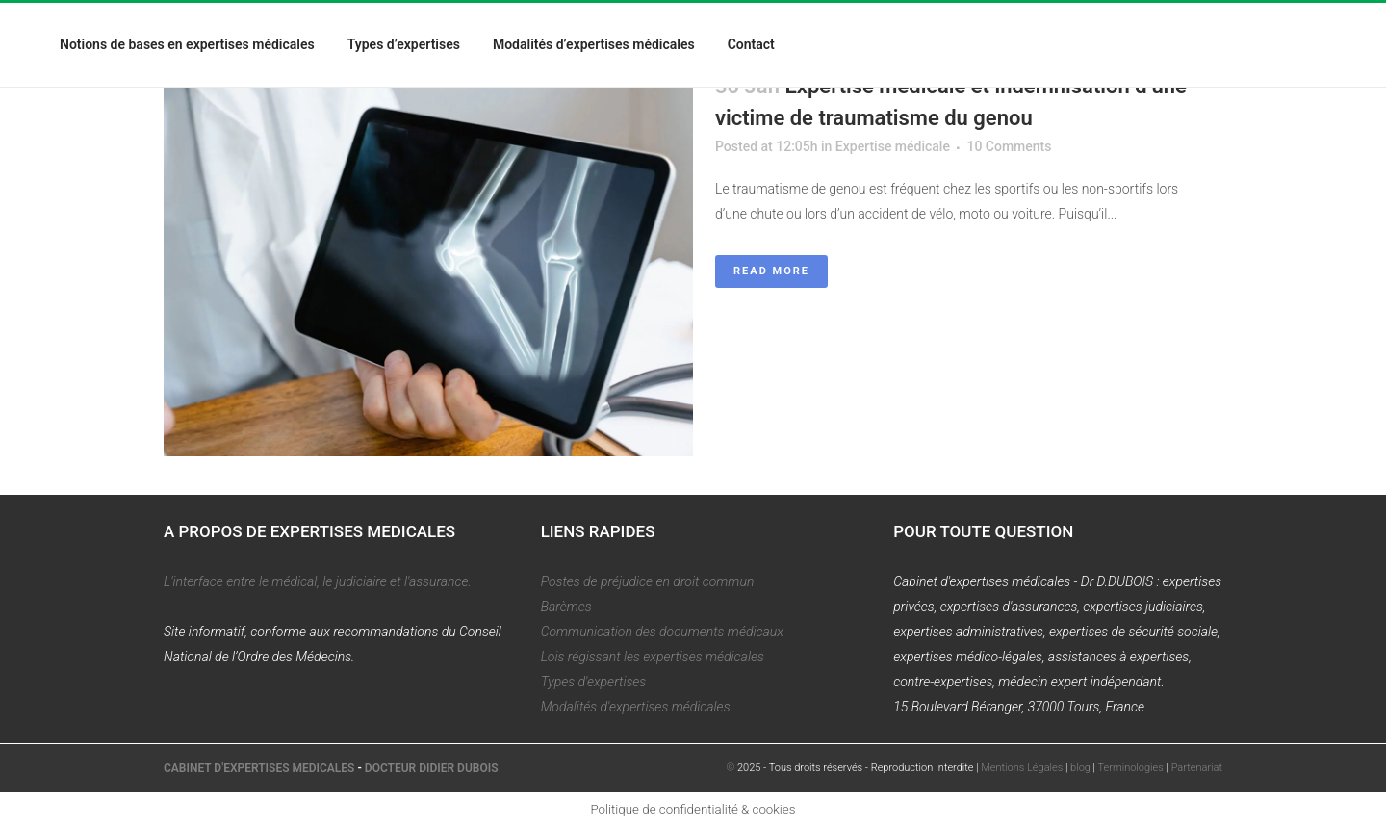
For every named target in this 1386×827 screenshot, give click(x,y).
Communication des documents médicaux (662, 631)
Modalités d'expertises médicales (636, 706)
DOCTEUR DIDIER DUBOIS (432, 768)
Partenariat (1196, 768)
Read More (771, 271)
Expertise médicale (892, 146)
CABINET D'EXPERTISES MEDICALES (259, 768)
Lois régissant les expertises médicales (652, 656)
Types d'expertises (594, 681)
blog (1080, 768)
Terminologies (1131, 768)
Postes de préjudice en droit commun (648, 581)
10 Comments (1008, 146)
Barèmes (566, 606)
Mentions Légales (1022, 768)
